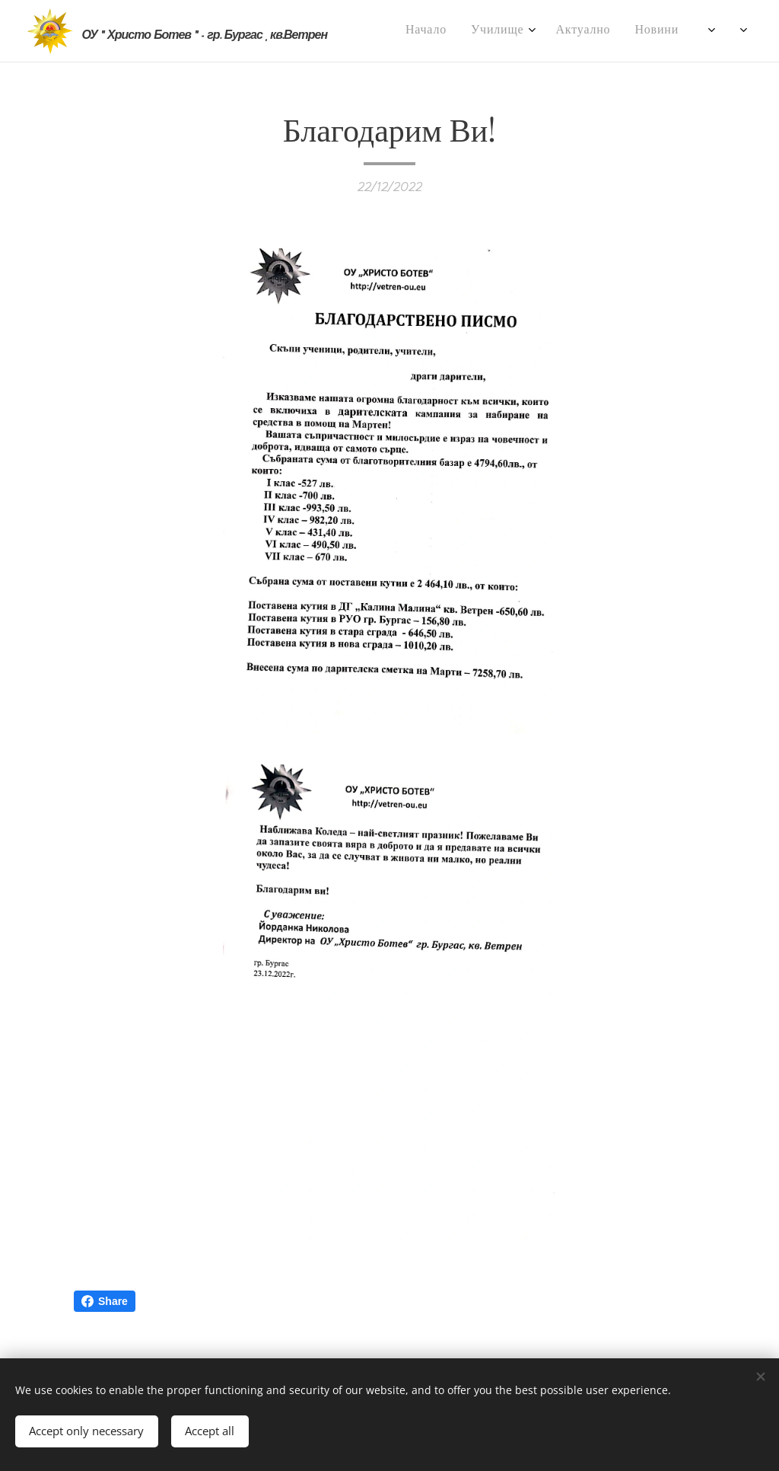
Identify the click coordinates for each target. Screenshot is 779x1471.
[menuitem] (409, 31)
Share (104, 1301)
